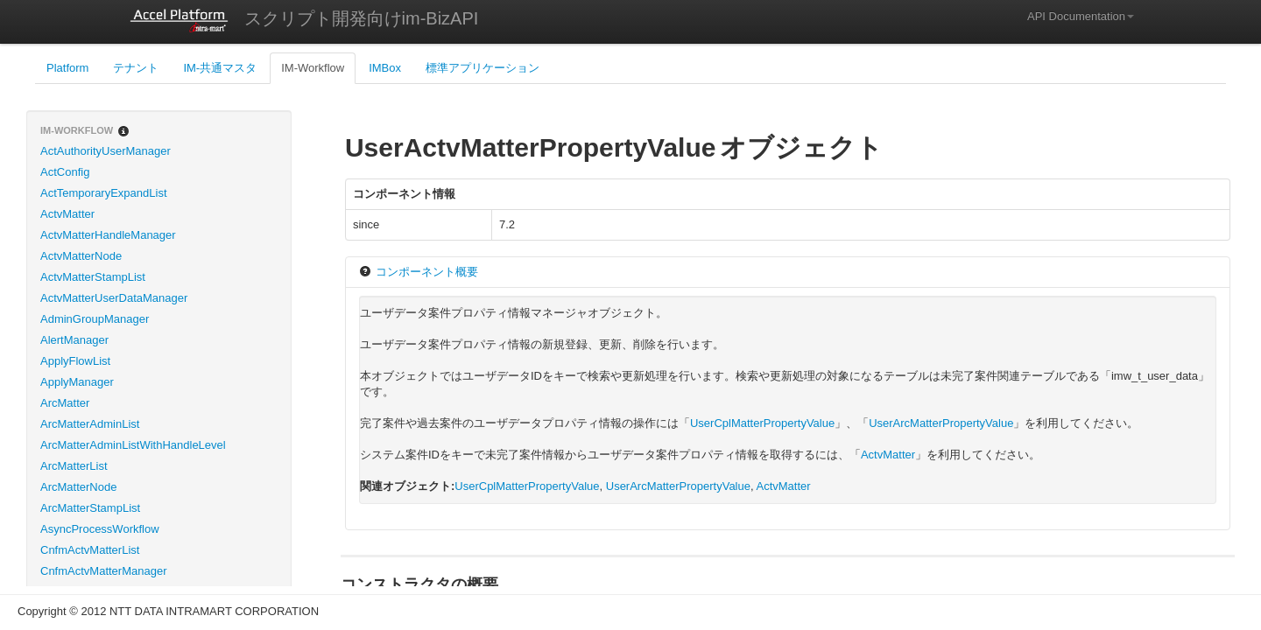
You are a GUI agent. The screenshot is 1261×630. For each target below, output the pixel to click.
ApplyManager (77, 381)
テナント (136, 67)
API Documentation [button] (1080, 16)
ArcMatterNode (78, 487)
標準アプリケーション (482, 67)
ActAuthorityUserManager (105, 151)
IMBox (385, 67)
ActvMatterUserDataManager (113, 297)
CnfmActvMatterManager (103, 571)
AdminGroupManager (94, 319)
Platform (67, 67)
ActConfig (64, 171)
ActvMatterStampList (92, 277)
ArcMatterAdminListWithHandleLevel (133, 445)
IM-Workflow (312, 67)
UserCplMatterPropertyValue (762, 423)
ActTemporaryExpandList (103, 193)
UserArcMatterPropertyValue (941, 423)
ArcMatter (64, 403)
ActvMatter (67, 213)
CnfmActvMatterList (89, 549)
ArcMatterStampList (90, 507)
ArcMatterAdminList (89, 423)
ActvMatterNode (81, 255)
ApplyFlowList (75, 361)
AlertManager (74, 339)
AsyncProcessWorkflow (99, 529)
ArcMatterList (74, 465)
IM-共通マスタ (220, 67)
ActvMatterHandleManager (108, 235)
